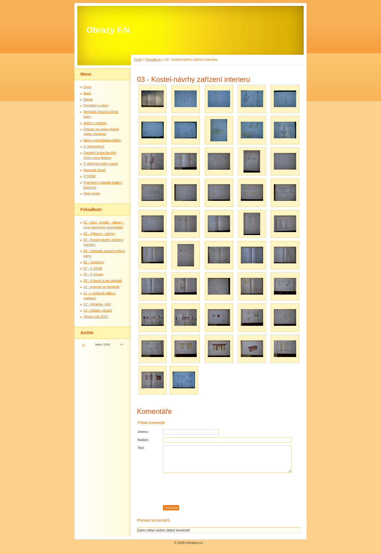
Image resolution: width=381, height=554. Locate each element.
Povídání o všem (95, 105)
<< (83, 344)
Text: (141, 448)
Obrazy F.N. (109, 30)
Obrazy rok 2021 (95, 316)
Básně (88, 99)
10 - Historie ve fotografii (101, 287)
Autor (87, 93)
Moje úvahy (91, 193)
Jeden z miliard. (95, 123)
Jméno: (143, 432)
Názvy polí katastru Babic (102, 140)
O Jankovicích (93, 146)
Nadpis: (143, 440)
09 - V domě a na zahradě (102, 280)
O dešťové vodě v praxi (100, 163)
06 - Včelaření (93, 262)
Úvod (138, 59)
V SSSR (89, 176)
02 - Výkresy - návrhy (99, 233)
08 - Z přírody (93, 274)
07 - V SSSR (92, 268)
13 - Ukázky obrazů (97, 310)
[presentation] (231, 488)
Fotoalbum (153, 59)
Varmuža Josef (94, 170)
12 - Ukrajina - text (96, 304)
